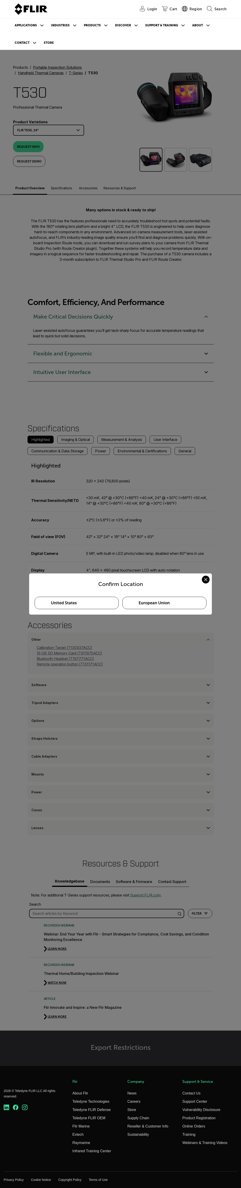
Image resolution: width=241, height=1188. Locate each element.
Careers (133, 1101)
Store (49, 42)
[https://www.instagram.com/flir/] (24, 1107)
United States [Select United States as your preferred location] (64, 603)
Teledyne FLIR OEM (88, 1118)
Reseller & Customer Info (147, 1126)
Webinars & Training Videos (204, 1143)
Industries (60, 25)
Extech (78, 1134)
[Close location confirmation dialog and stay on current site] (206, 579)
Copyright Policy (69, 1180)
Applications (26, 25)
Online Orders (193, 1126)
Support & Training (161, 25)
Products (92, 25)
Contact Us (191, 1093)
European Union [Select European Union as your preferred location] (154, 603)
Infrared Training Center (91, 1151)
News (132, 1093)
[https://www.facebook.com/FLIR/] (15, 1107)
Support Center (194, 1101)
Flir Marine (81, 1126)
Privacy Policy (14, 1180)
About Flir (80, 1093)
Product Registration (199, 1118)
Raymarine (81, 1143)
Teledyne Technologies (91, 1101)
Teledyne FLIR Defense (91, 1110)
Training (188, 1134)
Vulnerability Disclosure (201, 1110)
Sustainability (138, 1134)
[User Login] (146, 9)
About (197, 25)
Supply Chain (138, 1118)
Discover (123, 25)
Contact (22, 42)
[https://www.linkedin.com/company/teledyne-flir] (6, 1107)
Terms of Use (98, 1180)
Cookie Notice (41, 1180)
